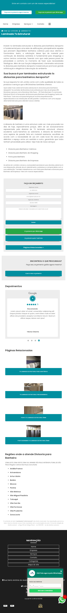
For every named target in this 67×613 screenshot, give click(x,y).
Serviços (27, 24)
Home (5, 24)
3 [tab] (35, 340)
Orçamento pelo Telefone (33, 238)
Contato (40, 24)
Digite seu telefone (33, 199)
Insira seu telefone (35, 582)
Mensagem (33, 206)
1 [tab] (28, 340)
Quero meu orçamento (33, 273)
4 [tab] (39, 340)
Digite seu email (33, 193)
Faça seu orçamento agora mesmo (16, 12)
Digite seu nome (33, 187)
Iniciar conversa (45, 591)
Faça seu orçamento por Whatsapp (50, 12)
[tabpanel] (32, 314)
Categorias (14, 31)
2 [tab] (32, 340)
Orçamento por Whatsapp (33, 231)
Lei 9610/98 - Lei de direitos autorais (47, 525)
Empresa (16, 24)
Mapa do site (33, 564)
